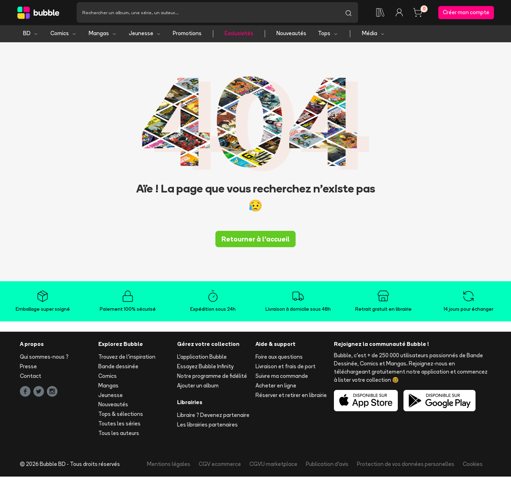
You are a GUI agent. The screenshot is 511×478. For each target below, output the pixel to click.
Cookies (473, 465)
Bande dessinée (118, 367)
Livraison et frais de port (285, 367)
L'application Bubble (202, 358)
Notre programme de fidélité (212, 377)
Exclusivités (239, 34)
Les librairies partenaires (207, 426)
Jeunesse (145, 34)
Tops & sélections (120, 415)
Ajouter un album (198, 386)
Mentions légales (168, 465)
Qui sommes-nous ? (44, 358)
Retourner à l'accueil (255, 240)
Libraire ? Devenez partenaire (213, 416)
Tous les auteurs (118, 434)
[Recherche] (207, 13)
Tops (328, 34)
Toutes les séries (119, 425)
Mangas (103, 34)
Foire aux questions (279, 358)
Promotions (187, 34)
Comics (63, 34)
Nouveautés (291, 34)
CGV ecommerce (220, 465)
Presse (28, 367)
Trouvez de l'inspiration (126, 358)
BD (30, 34)
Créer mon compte (466, 13)
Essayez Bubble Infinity (205, 367)
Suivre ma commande (282, 377)
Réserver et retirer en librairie (291, 396)
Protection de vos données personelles (405, 465)
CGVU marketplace (273, 465)
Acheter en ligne (276, 386)
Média (373, 34)
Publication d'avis (327, 465)
